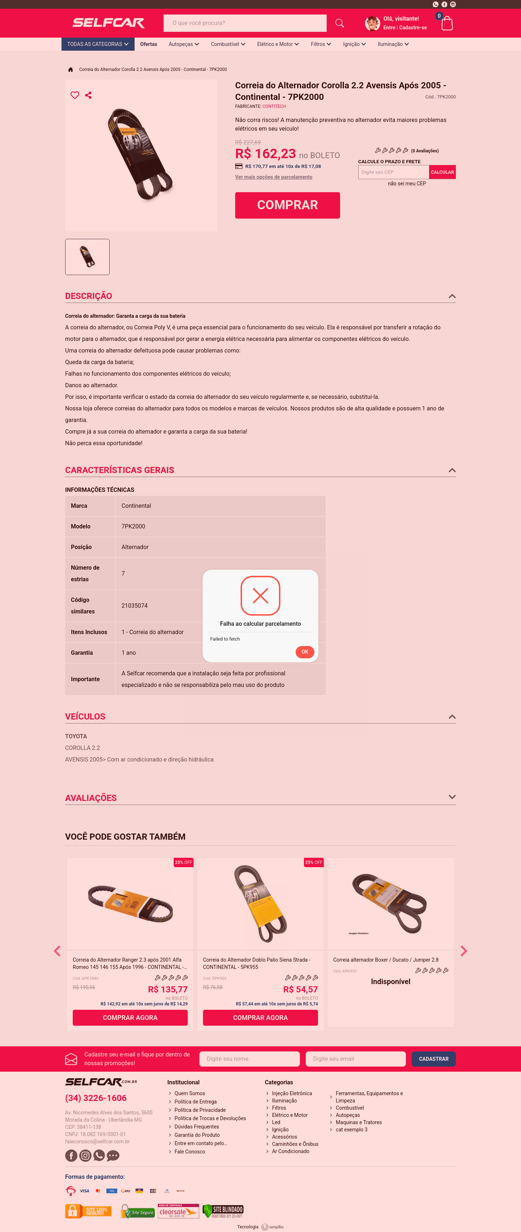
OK (305, 652)
